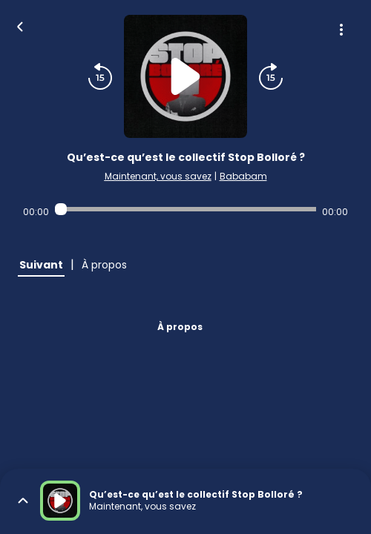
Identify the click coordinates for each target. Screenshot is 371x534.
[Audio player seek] (185, 209)
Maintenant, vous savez (158, 176)
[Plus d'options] (341, 29)
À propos (180, 326)
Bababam (243, 176)
